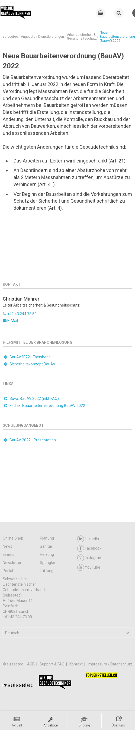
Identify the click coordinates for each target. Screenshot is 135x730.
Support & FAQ (52, 664)
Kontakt (76, 664)
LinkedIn (88, 538)
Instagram (89, 557)
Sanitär (46, 546)
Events (8, 554)
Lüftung (46, 571)
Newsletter (12, 562)
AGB (31, 664)
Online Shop (13, 538)
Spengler (47, 562)
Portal (8, 571)
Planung (47, 538)
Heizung (47, 554)
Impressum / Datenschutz (110, 664)
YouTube (88, 567)
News (7, 546)
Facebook (89, 548)
